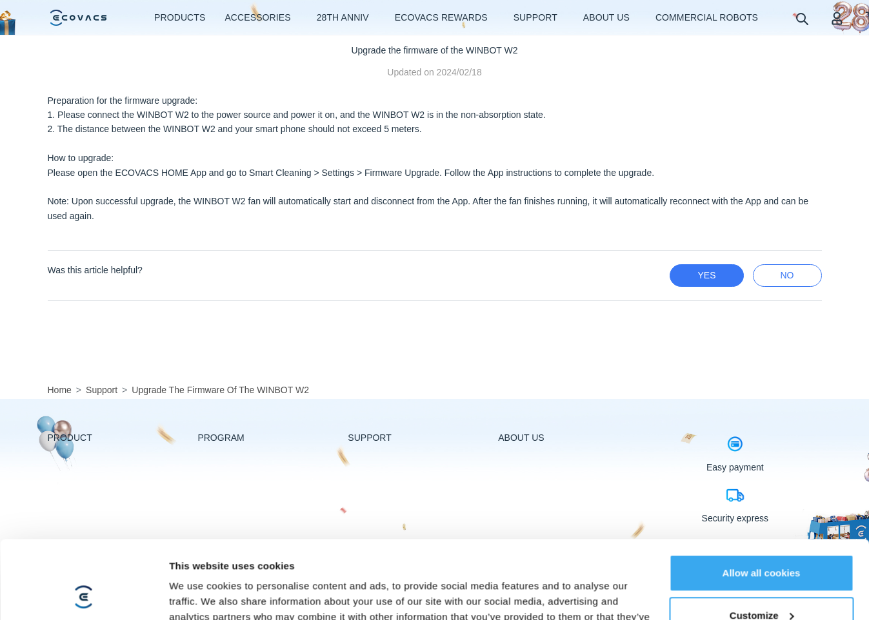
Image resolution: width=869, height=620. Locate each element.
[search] (801, 18)
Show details (199, 594)
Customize (762, 541)
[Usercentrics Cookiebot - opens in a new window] (83, 595)
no (787, 275)
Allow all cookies (762, 499)
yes (706, 275)
